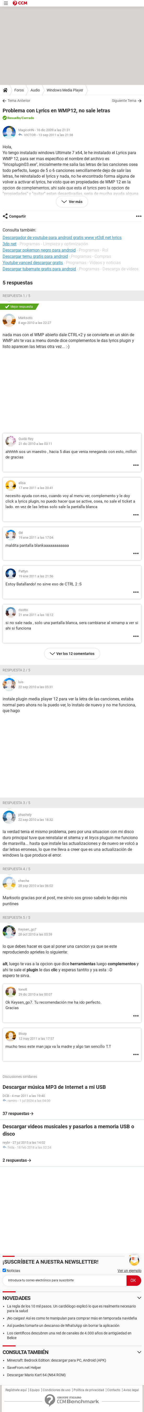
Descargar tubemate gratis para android (39, 268)
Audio (35, 90)
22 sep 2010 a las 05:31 (35, 687)
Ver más (75, 202)
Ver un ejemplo (129, 1271)
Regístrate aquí (16, 1390)
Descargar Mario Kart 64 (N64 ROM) (36, 1375)
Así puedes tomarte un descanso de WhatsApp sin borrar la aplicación (63, 1325)
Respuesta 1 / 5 (16, 296)
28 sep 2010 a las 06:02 (35, 886)
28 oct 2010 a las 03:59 (35, 934)
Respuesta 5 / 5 (16, 917)
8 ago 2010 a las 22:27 (34, 323)
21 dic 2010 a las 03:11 (35, 444)
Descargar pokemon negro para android (39, 250)
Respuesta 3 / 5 (16, 803)
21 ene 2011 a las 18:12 (36, 615)
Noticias (11, 1271)
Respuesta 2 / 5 (16, 670)
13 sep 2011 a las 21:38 (55, 135)
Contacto (113, 1390)
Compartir (17, 216)
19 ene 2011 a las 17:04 (36, 537)
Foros (19, 90)
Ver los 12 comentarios (75, 654)
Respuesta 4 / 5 (16, 869)
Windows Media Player (65, 90)
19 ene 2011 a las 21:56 (36, 576)
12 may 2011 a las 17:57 (36, 1039)
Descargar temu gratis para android (35, 256)
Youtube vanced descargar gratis (33, 262)
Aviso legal (131, 1390)
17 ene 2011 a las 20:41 (36, 488)
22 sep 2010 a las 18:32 (35, 820)
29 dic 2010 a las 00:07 (35, 994)
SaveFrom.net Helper (24, 1367)
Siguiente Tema (124, 100)
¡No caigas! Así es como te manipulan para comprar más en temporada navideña (72, 1318)
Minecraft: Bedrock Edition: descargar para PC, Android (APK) (56, 1360)
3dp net (9, 243)
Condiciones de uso (56, 1390)
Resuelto (13, 118)
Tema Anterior (19, 100)
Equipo (35, 1390)
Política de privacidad (89, 1390)
